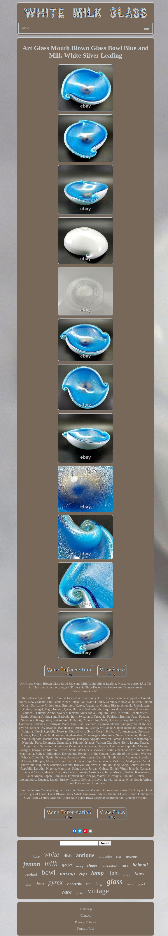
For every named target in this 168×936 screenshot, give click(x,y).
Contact (85, 915)
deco (40, 883)
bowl (48, 872)
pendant (31, 874)
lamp (97, 872)
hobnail (140, 865)
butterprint (132, 856)
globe (79, 893)
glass (114, 881)
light (113, 873)
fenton (31, 864)
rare (67, 892)
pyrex (55, 882)
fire (88, 884)
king (99, 883)
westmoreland (109, 866)
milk (51, 863)
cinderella (74, 884)
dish (67, 855)
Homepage (86, 909)
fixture (28, 885)
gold (67, 865)
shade (92, 865)
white (51, 854)
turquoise (105, 856)
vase (125, 865)
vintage (98, 891)
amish (130, 884)
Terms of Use (85, 928)
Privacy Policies (85, 922)
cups (83, 874)
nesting (126, 875)
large (36, 856)
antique (85, 855)
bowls (141, 873)
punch (141, 884)
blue (118, 856)
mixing (67, 873)
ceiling (79, 866)
